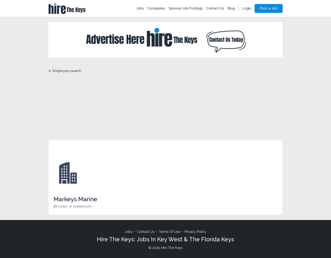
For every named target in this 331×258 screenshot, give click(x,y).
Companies (156, 8)
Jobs (140, 8)
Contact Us (215, 8)
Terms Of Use (169, 232)
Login (246, 8)
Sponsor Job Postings (186, 8)
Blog (231, 8)
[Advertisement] (165, 108)
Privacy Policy (195, 232)
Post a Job (268, 8)
